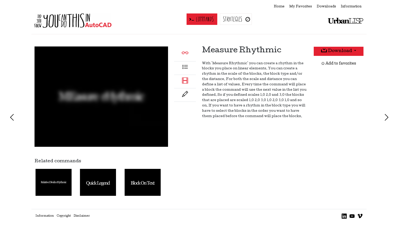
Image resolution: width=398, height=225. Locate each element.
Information (351, 6)
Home (279, 6)
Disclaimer (82, 216)
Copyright (64, 216)
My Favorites (300, 6)
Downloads (326, 6)
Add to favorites (338, 64)
